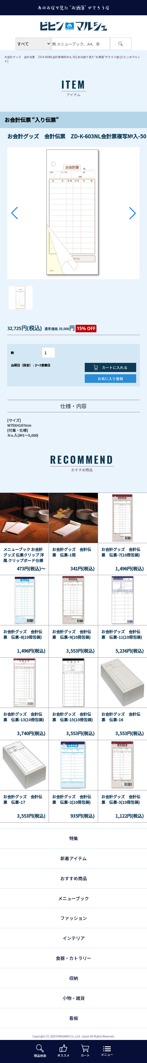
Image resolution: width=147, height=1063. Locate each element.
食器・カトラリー (73, 958)
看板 (73, 1018)
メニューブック (73, 898)
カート (85, 1051)
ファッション (73, 918)
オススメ (63, 1050)
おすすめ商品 (73, 878)
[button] (14, 213)
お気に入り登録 (110, 378)
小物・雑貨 (74, 998)
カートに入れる (110, 367)
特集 (73, 838)
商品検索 (40, 1051)
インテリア (74, 938)
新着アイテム (73, 858)
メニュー (107, 1051)
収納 (73, 978)
